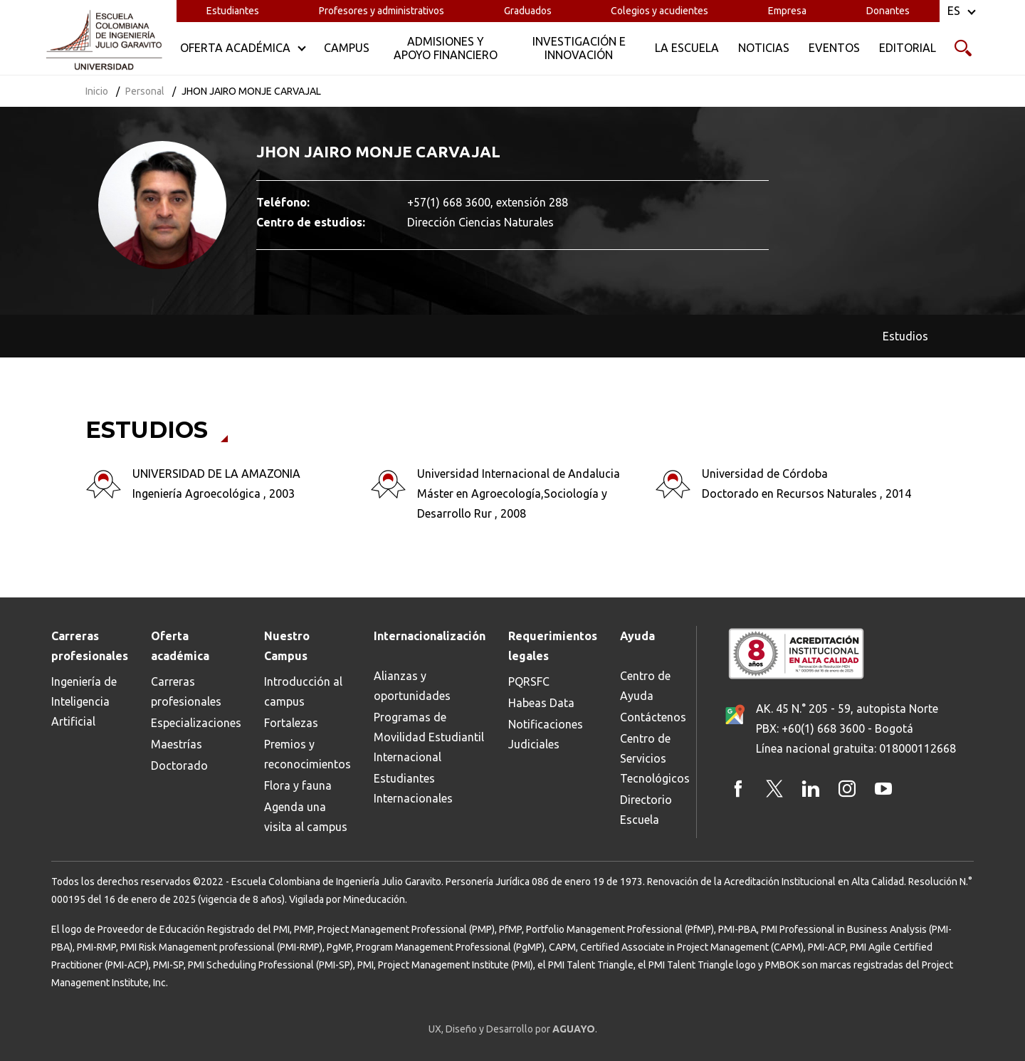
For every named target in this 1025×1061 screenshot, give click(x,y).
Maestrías (176, 744)
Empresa (787, 10)
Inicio (96, 91)
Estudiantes (232, 10)
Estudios (905, 336)
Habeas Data (541, 702)
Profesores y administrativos (381, 10)
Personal (144, 91)
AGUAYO (573, 1029)
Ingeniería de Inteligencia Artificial (84, 701)
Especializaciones (196, 722)
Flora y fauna (298, 785)
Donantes (888, 10)
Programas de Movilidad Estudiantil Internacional (429, 737)
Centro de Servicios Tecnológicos (655, 758)
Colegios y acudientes (659, 10)
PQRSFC (529, 681)
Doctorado (179, 765)
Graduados (528, 10)
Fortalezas (291, 722)
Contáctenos (653, 717)
